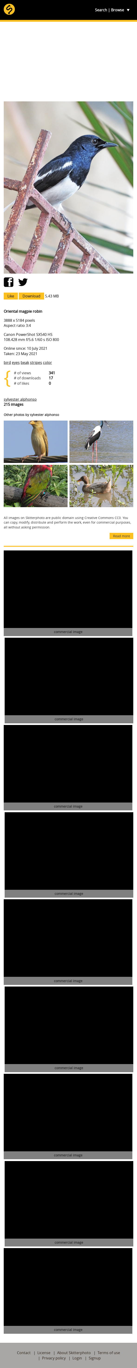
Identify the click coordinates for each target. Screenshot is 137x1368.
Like (10, 296)
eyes (16, 362)
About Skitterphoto (74, 1352)
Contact (24, 1352)
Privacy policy (54, 1358)
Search (101, 9)
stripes (36, 362)
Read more (121, 536)
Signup (95, 1358)
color (47, 362)
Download (31, 296)
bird (7, 362)
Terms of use (109, 1352)
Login (77, 1358)
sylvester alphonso (20, 399)
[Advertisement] (68, 61)
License (43, 1352)
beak (25, 362)
